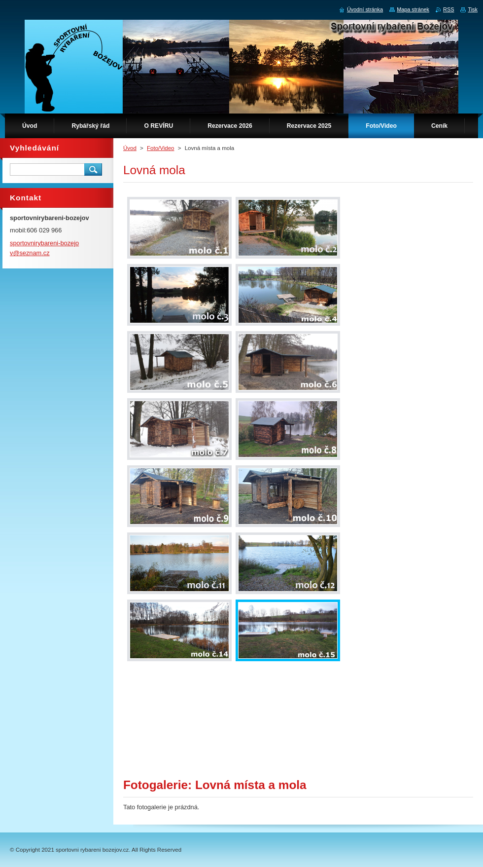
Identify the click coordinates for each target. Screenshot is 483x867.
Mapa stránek (413, 9)
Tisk (473, 9)
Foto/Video (160, 148)
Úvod (130, 148)
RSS (448, 9)
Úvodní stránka (365, 9)
